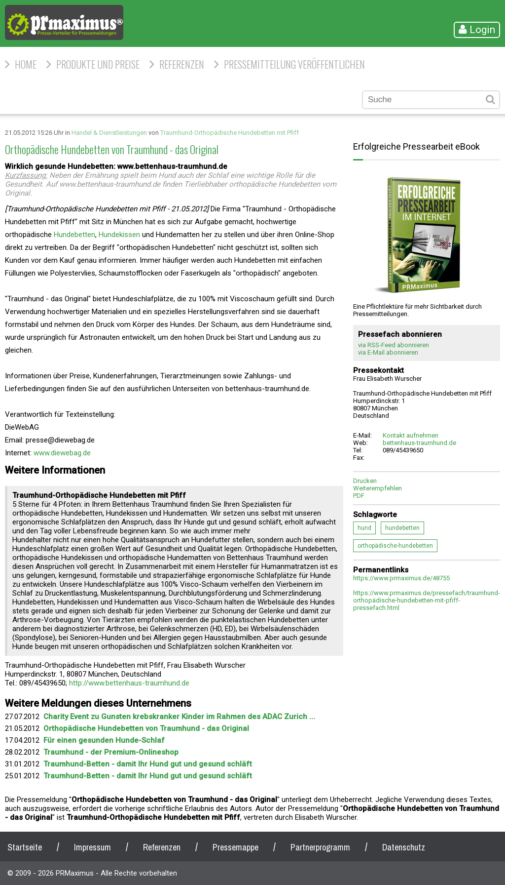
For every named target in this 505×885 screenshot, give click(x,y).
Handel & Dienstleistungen (109, 132)
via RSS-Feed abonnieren (393, 345)
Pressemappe (235, 847)
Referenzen (181, 64)
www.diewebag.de (62, 452)
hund (364, 527)
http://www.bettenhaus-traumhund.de (129, 683)
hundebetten (402, 527)
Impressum (92, 847)
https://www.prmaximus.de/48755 (401, 578)
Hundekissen (119, 234)
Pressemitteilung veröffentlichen (294, 64)
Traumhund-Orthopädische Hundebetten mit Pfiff (229, 132)
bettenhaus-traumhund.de (419, 442)
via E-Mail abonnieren (388, 352)
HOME (25, 64)
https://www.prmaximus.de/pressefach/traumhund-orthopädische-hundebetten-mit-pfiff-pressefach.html (426, 600)
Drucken (365, 480)
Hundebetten (74, 234)
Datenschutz (403, 847)
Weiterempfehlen (377, 488)
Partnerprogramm (320, 847)
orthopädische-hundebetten (395, 545)
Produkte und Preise (98, 64)
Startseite (24, 847)
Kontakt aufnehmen (410, 435)
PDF (358, 495)
